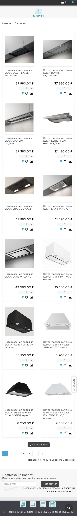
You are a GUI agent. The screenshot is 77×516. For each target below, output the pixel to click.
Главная (6, 23)
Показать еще (39, 445)
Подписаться (50, 484)
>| (42, 454)
